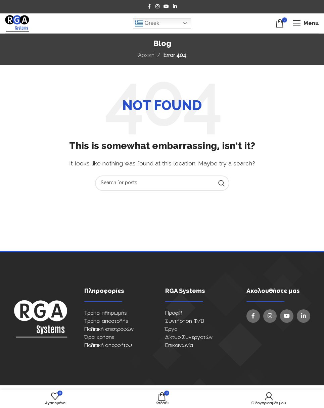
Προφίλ (173, 313)
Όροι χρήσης (99, 337)
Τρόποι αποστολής (106, 321)
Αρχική (146, 55)
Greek (147, 23)
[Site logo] (17, 23)
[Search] (162, 183)
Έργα (171, 329)
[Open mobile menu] (305, 23)
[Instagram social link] (157, 6)
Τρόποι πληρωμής (105, 313)
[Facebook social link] (149, 6)
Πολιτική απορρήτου (108, 345)
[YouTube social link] (166, 6)
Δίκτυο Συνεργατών (189, 337)
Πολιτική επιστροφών (109, 329)
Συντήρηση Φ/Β (184, 321)
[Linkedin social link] (175, 6)
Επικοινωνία (179, 345)
